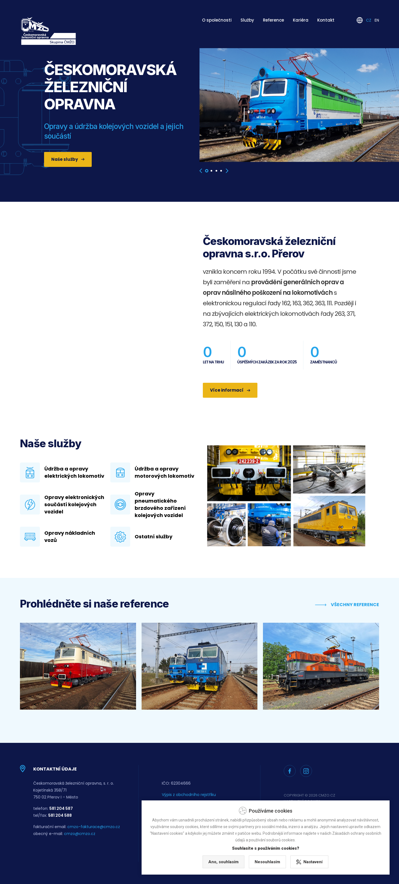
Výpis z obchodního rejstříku (189, 794)
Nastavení (349, 859)
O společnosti (217, 20)
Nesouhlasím (306, 859)
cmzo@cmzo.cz (79, 833)
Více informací (230, 390)
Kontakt (325, 20)
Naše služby (68, 159)
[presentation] (201, 171)
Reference (273, 20)
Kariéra (300, 20)
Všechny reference (347, 604)
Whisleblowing (175, 806)
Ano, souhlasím (263, 859)
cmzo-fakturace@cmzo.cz (93, 826)
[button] (206, 170)
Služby (247, 20)
